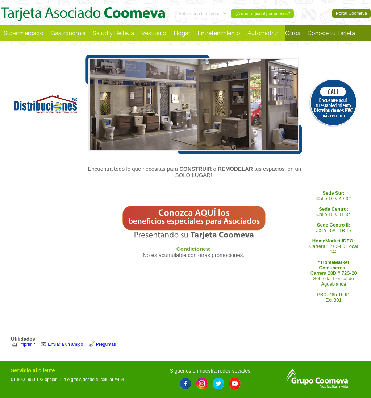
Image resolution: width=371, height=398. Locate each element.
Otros (292, 33)
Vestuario (153, 33)
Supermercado (23, 33)
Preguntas (106, 344)
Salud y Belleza (113, 33)
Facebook (185, 383)
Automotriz (262, 33)
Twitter (218, 383)
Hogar (182, 33)
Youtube (235, 383)
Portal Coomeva (83, 13)
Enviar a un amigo (65, 344)
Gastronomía (68, 33)
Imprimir (27, 344)
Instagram (202, 383)
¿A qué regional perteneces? (262, 13)
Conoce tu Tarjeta (331, 33)
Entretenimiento (218, 33)
